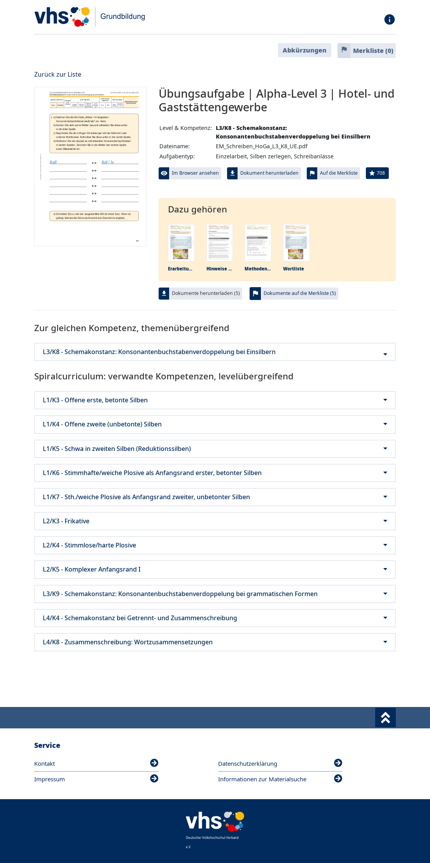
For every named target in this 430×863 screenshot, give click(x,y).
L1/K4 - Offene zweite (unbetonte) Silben (215, 424)
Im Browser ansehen (195, 173)
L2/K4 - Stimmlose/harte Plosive (215, 545)
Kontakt (96, 763)
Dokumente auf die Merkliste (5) (300, 293)
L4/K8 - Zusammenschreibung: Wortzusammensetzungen (215, 642)
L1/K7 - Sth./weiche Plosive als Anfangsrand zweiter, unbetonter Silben (215, 497)
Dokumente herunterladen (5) (206, 293)
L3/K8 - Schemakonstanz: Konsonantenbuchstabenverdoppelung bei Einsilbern (215, 352)
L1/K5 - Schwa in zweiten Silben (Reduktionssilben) (215, 449)
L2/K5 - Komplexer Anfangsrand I (215, 569)
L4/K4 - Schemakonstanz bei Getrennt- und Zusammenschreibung (215, 618)
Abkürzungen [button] (305, 50)
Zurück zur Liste (57, 74)
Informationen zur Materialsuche (280, 779)
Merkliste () (373, 50)
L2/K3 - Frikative (215, 521)
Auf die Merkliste (339, 173)
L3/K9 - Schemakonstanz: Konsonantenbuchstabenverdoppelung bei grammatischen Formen (215, 594)
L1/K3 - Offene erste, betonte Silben (215, 400)
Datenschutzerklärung (280, 763)
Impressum (96, 779)
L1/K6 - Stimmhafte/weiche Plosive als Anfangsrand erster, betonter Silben (215, 473)
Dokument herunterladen (269, 173)
